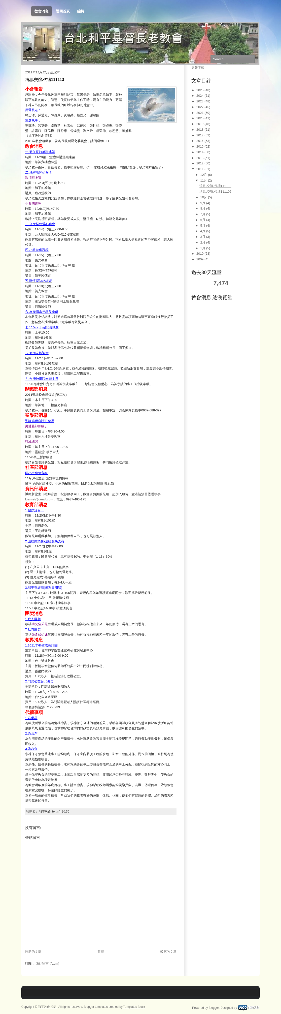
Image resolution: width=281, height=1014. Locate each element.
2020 (200, 118)
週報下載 (197, 67)
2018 (200, 129)
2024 (200, 95)
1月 (203, 248)
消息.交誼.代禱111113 (44, 79)
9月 (203, 203)
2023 (200, 101)
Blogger (214, 1007)
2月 (203, 242)
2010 (200, 253)
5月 (203, 225)
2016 (200, 141)
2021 (200, 113)
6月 (203, 220)
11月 (204, 180)
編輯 (80, 11)
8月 (203, 208)
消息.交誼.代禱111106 (215, 191)
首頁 (101, 951)
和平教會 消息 (47, 1007)
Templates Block (134, 1007)
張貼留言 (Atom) (47, 963)
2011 (200, 169)
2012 (200, 163)
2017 (200, 135)
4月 (203, 231)
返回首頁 (63, 11)
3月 (203, 237)
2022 (200, 107)
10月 (204, 197)
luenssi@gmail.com (39, 499)
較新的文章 (33, 951)
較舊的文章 (168, 951)
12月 (204, 175)
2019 (200, 124)
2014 (200, 152)
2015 (200, 146)
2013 (200, 158)
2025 (200, 90)
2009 (200, 259)
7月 (203, 214)
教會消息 (41, 11)
